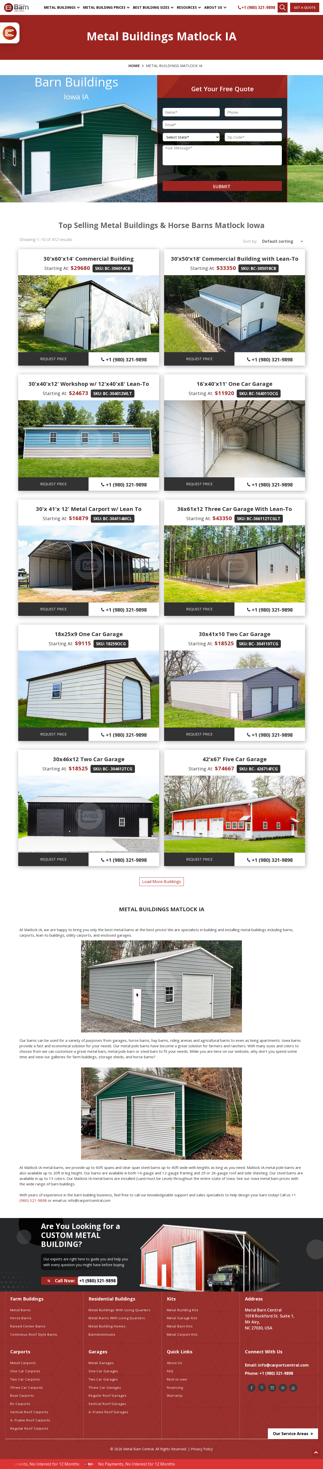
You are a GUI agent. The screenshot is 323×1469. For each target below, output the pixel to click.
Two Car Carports (25, 1379)
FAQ (170, 1371)
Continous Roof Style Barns (33, 1334)
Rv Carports (20, 1403)
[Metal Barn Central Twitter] (262, 1387)
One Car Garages (103, 1371)
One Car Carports (25, 1371)
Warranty (175, 1395)
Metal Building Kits (183, 1310)
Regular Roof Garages (108, 1395)
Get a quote (305, 7)
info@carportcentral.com (283, 1365)
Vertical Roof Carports (29, 1412)
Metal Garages (101, 1363)
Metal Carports (23, 1363)
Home (134, 65)
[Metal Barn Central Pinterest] (283, 1388)
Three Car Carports (26, 1387)
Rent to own (177, 1379)
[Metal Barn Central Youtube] (293, 1388)
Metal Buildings (60, 7)
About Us (213, 7)
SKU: (99, 268)
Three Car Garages (105, 1387)
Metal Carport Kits (182, 1334)
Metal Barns (20, 1310)
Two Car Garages (103, 1379)
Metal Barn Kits (180, 1326)
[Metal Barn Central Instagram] (272, 1388)
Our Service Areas (293, 1434)
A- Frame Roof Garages (108, 1412)
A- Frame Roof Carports (30, 1420)
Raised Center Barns (28, 1326)
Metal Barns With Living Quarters (117, 1318)
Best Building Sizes (151, 7)
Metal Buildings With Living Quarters (120, 1310)
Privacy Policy (202, 1449)
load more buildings (161, 881)
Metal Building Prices (104, 7)
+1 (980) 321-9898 (256, 7)
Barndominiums (102, 1334)
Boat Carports (22, 1395)
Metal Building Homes (107, 1326)
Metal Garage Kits (182, 1318)
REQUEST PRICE (53, 358)
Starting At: (56, 268)
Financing (175, 1387)
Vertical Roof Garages (107, 1403)
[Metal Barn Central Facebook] (251, 1388)
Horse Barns (21, 1318)
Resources (187, 7)
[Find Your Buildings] (283, 7)
